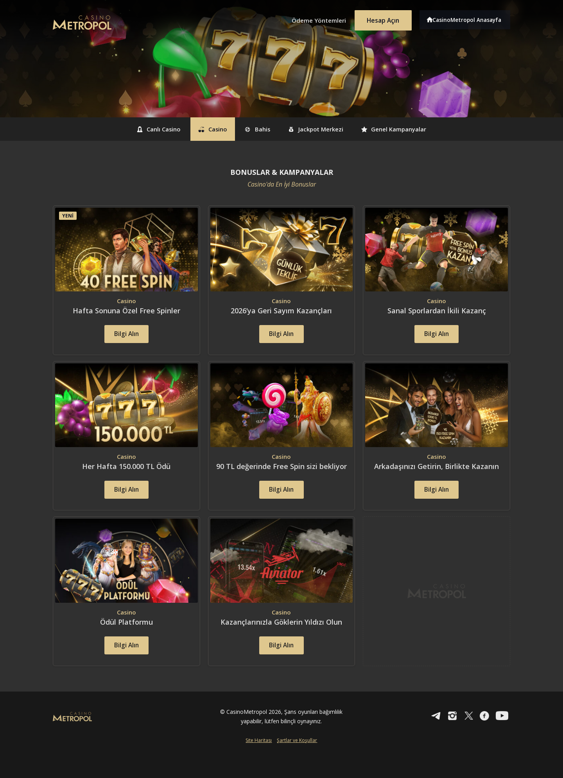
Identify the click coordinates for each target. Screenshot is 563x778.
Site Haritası (259, 765)
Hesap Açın (381, 18)
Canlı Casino (138, 129)
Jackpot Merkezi (324, 129)
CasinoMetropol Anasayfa (469, 18)
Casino (201, 129)
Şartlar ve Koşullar (297, 765)
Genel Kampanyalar (413, 129)
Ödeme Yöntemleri (313, 18)
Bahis (255, 129)
